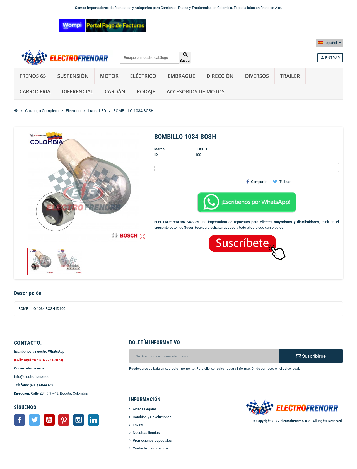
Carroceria (35, 91)
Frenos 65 (33, 75)
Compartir (256, 181)
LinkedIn (93, 420)
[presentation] (174, 386)
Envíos (138, 425)
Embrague (181, 75)
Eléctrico (143, 75)
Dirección (220, 75)
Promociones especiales (152, 440)
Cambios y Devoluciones (152, 417)
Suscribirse (311, 356)
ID (156, 155)
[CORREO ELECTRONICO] (204, 356)
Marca (159, 149)
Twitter (34, 420)
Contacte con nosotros (150, 448)
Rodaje (146, 91)
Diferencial (77, 91)
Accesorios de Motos (196, 91)
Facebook (19, 420)
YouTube (49, 420)
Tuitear (281, 181)
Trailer (290, 75)
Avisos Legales (145, 409)
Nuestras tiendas (146, 433)
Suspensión (73, 75)
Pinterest (63, 420)
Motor (109, 75)
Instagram (78, 420)
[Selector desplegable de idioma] (329, 43)
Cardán (115, 91)
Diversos (257, 75)
